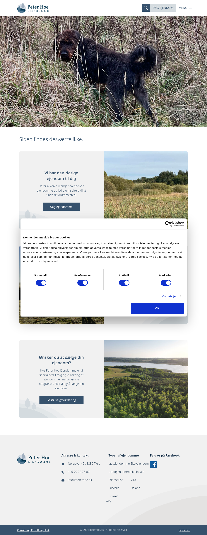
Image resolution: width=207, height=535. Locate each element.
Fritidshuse (116, 480)
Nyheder (184, 530)
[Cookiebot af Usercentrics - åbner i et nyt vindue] (168, 224)
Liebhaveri (138, 472)
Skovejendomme (142, 464)
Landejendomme (120, 472)
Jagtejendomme (119, 464)
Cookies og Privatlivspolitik (33, 530)
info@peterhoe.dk (80, 480)
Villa (133, 480)
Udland (136, 488)
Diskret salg (112, 498)
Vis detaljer (169, 296)
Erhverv (114, 488)
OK (157, 308)
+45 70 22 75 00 (79, 472)
